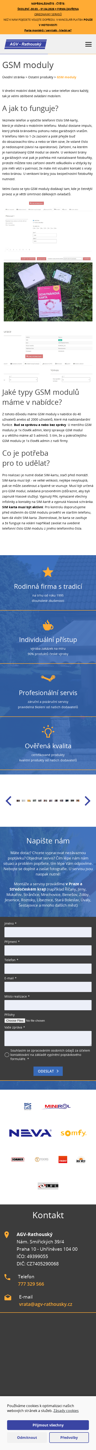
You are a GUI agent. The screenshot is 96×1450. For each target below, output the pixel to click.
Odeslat (46, 1071)
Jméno (9, 923)
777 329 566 (31, 1284)
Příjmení (10, 942)
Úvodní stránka (13, 77)
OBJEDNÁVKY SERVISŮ (48, 14)
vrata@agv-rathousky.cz (45, 1304)
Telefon (10, 960)
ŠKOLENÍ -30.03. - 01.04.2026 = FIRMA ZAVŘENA (48, 9)
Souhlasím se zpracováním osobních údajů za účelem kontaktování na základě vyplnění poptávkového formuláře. (50, 1054)
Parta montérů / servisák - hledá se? (48, 30)
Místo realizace (15, 996)
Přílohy (9, 1014)
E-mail (9, 978)
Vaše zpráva (13, 1027)
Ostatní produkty (40, 77)
